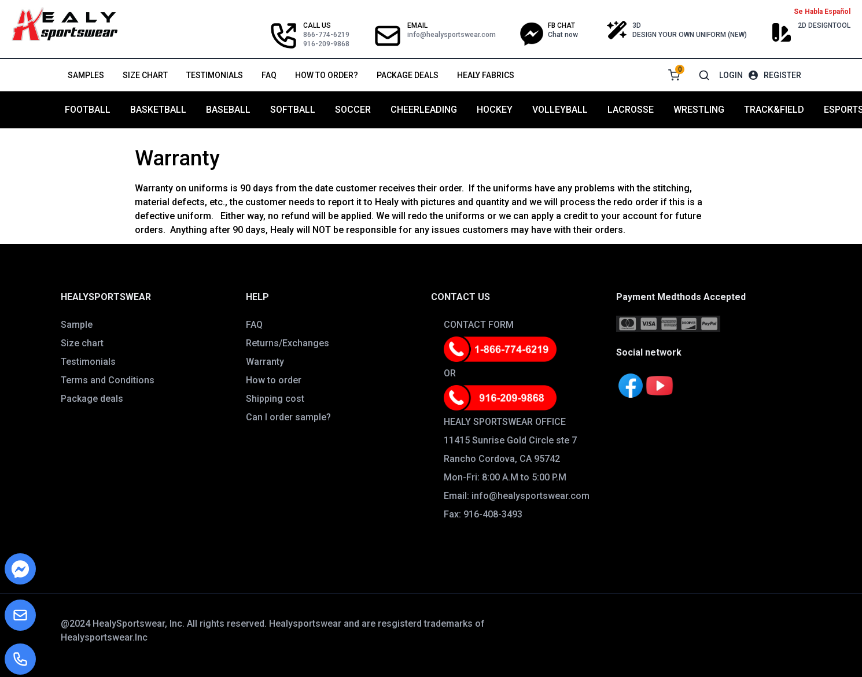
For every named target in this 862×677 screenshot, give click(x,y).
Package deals (408, 75)
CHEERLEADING (424, 109)
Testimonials (214, 75)
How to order (273, 380)
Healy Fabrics (485, 75)
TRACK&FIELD (774, 109)
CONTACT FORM (479, 324)
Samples (86, 75)
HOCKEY (495, 109)
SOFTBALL (292, 109)
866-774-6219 (326, 35)
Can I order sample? (288, 417)
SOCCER (353, 109)
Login (731, 75)
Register (782, 75)
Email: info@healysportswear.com (517, 495)
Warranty (265, 361)
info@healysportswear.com (451, 35)
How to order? (326, 75)
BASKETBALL (158, 109)
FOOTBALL (87, 109)
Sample (77, 324)
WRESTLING (698, 109)
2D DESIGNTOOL (824, 25)
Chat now (563, 35)
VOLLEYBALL (560, 109)
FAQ (269, 75)
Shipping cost (275, 398)
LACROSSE (630, 109)
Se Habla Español (822, 12)
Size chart (145, 75)
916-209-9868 (326, 44)
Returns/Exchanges (287, 343)
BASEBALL (228, 109)
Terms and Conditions (107, 380)
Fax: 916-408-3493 (483, 514)
